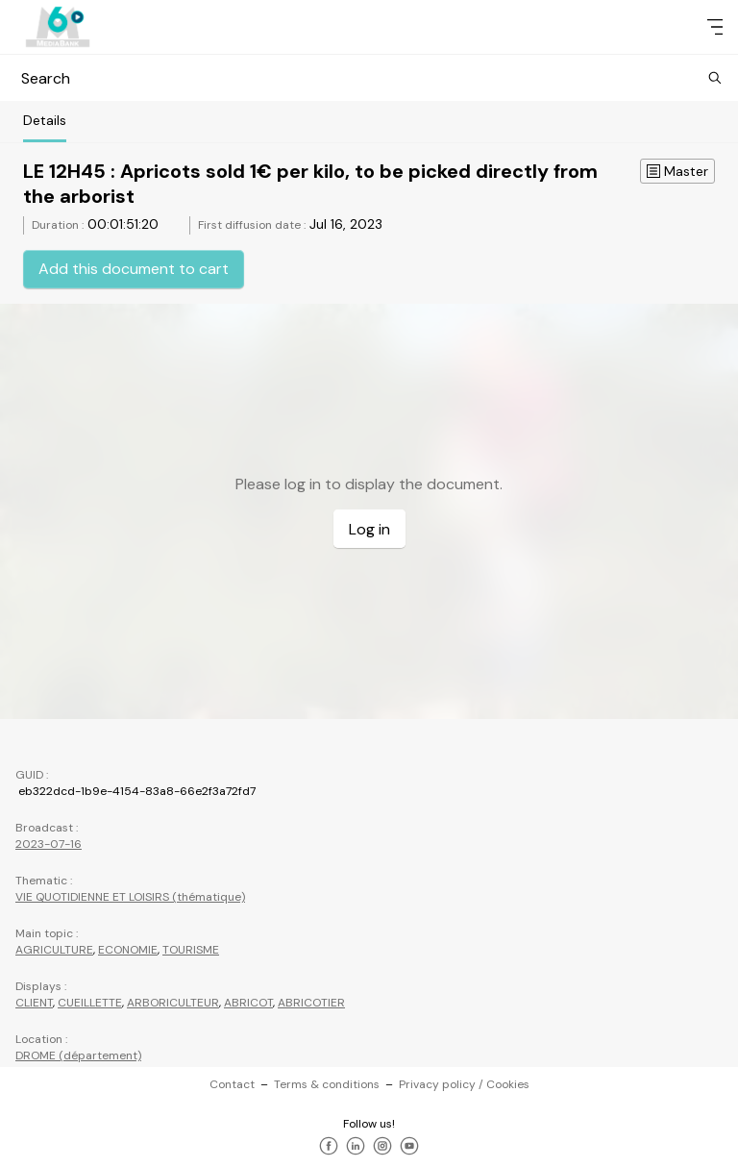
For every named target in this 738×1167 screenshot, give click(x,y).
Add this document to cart (133, 269)
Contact (232, 1084)
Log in (369, 529)
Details (44, 120)
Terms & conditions (327, 1084)
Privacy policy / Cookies (464, 1084)
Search (369, 78)
